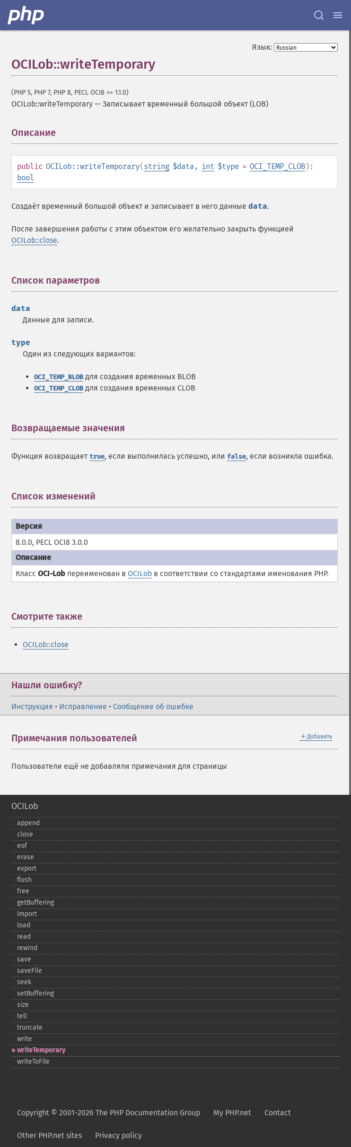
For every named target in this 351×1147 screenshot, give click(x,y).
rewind (27, 948)
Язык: (262, 47)
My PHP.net (232, 1112)
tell (22, 1016)
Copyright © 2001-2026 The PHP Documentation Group (108, 1112)
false (236, 457)
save (24, 959)
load (23, 925)
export (26, 868)
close (25, 834)
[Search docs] (318, 15)
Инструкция (32, 706)
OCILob (140, 573)
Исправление (83, 706)
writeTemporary (41, 1050)
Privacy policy (118, 1135)
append (28, 823)
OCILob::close (34, 240)
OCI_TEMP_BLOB (58, 377)
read (24, 937)
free (23, 891)
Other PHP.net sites (49, 1135)
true (97, 457)
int (208, 166)
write (24, 1039)
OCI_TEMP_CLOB (277, 166)
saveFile (29, 971)
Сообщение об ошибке (153, 706)
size (23, 1005)
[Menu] (337, 15)
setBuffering (35, 993)
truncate (30, 1027)
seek (24, 982)
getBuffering (35, 902)
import (27, 914)
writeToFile (33, 1062)
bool (25, 177)
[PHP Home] (26, 15)
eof (22, 846)
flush (24, 880)
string (156, 166)
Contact (277, 1112)
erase (25, 857)
